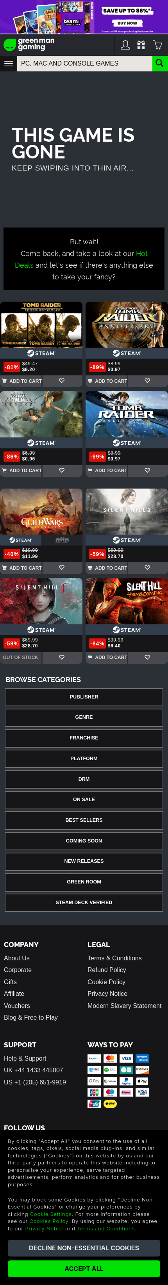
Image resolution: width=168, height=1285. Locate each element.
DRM (84, 779)
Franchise (84, 738)
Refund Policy (107, 970)
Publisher (84, 697)
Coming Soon (84, 841)
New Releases (84, 861)
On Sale (84, 799)
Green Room (84, 882)
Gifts (10, 982)
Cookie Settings (51, 1214)
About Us (17, 958)
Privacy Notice (107, 993)
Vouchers (17, 1005)
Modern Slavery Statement (124, 1005)
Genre (84, 717)
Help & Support (25, 1058)
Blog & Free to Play (31, 1017)
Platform (83, 758)
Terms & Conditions (115, 958)
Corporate (18, 970)
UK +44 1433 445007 (33, 1070)
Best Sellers (83, 820)
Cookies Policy (49, 1221)
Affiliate (14, 993)
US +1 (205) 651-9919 (35, 1082)
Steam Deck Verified (84, 902)
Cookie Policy (106, 982)
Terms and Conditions (106, 1228)
